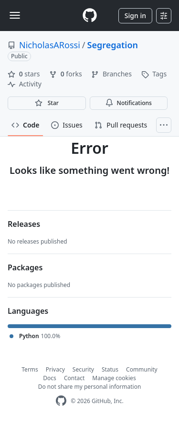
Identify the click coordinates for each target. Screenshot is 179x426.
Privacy (55, 369)
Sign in (135, 15)
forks (66, 73)
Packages (25, 267)
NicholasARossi (49, 45)
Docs (49, 378)
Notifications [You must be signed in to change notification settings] (128, 103)
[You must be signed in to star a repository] (47, 103)
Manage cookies (114, 378)
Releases (24, 224)
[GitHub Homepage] (61, 401)
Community (142, 369)
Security (83, 369)
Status (110, 369)
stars (25, 73)
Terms (29, 369)
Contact (74, 378)
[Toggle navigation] (15, 15)
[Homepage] (89, 15)
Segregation (112, 45)
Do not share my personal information (89, 387)
